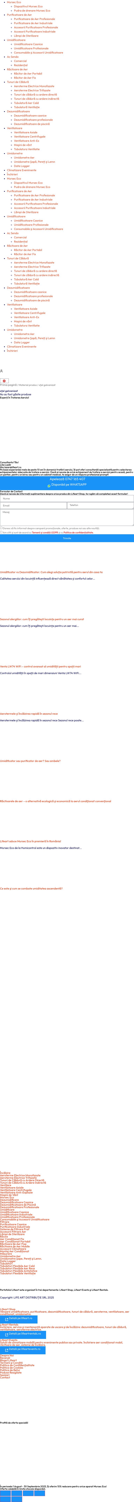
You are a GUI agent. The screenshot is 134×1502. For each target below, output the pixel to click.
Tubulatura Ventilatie (27, 149)
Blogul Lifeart (8, 1360)
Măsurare (6, 1253)
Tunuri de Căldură (18, 82)
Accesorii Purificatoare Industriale (34, 31)
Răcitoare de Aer (17, 69)
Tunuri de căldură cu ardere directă (35, 94)
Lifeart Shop (7, 1309)
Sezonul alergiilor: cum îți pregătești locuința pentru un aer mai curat (42, 619)
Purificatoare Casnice (13, 1224)
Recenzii (5, 1358)
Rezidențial (21, 65)
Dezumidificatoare (18, 111)
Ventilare (5, 1185)
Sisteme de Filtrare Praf (14, 1229)
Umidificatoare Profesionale (31, 48)
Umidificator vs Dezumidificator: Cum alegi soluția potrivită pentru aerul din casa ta (51, 572)
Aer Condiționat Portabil (15, 1241)
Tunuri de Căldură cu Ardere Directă (22, 1180)
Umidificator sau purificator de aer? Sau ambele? (30, 760)
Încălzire (5, 1173)
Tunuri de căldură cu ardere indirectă (36, 98)
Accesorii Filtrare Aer (13, 1231)
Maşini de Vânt (9, 1195)
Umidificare (7, 1209)
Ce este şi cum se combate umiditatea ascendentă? (31, 888)
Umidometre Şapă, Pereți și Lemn (34, 161)
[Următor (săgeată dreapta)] (16, 1499)
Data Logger (22, 166)
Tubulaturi (6, 1263)
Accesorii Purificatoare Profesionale (36, 27)
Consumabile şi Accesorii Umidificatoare (38, 52)
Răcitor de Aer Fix (25, 77)
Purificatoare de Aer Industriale (33, 23)
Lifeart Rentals (9, 1324)
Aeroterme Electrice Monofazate (34, 86)
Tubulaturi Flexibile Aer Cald (17, 1266)
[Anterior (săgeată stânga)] (5, 1499)
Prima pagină (8, 385)
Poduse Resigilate (11, 1372)
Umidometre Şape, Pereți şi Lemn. (21, 1258)
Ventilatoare (14, 128)
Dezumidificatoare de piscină (32, 124)
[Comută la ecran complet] (16, 1493)
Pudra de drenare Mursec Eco (32, 10)
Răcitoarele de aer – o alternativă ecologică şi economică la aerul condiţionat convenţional (55, 801)
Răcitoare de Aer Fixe (13, 1244)
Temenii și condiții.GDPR (45, 532)
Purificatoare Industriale (15, 1226)
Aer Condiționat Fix (12, 1239)
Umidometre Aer (24, 157)
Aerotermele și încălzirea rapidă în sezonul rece (29, 713)
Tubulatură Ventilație (27, 107)
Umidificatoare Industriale (16, 1214)
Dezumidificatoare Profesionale (19, 1207)
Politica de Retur (10, 1370)
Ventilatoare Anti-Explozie (16, 1192)
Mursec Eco (14, 2)
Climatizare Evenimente (21, 170)
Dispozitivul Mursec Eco (28, 6)
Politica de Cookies (11, 1367)
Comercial (20, 61)
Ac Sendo (12, 56)
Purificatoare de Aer (19, 14)
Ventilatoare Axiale (25, 132)
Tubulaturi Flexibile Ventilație (18, 1273)
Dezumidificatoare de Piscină (18, 1204)
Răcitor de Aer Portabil (28, 73)
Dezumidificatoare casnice (30, 115)
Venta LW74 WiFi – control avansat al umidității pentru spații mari (40, 666)
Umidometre (15, 153)
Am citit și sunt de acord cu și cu (48, 532)
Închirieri (12, 174)
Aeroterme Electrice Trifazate (32, 90)
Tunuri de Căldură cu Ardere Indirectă (23, 1182)
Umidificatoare (16, 40)
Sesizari (5, 1375)
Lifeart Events (8, 1340)
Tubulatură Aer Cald (26, 103)
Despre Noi (7, 1355)
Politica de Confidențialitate (17, 1365)
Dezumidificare (9, 1200)
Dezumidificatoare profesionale (33, 119)
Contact (5, 1377)
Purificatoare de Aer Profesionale (34, 19)
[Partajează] (28, 1493)
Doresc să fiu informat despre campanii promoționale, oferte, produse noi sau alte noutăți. (51, 528)
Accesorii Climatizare (13, 1249)
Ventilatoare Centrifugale (29, 136)
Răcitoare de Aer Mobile (15, 1246)
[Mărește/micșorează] (5, 1493)
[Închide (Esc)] (39, 1493)
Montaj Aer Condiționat (14, 1251)
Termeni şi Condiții (11, 1362)
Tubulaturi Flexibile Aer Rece (17, 1268)
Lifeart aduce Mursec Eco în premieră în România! (30, 841)
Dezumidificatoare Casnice (16, 1202)
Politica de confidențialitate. (79, 532)
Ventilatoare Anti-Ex (26, 140)
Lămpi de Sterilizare (26, 35)
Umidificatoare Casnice (28, 44)
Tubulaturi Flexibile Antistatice (18, 1271)
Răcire (4, 1236)
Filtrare (4, 1222)
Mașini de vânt (23, 145)
